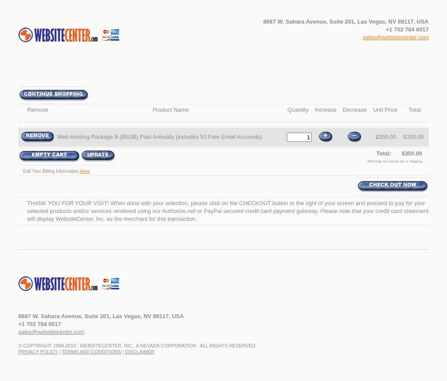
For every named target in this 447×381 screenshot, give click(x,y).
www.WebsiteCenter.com (79, 287)
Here (85, 171)
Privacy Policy (38, 351)
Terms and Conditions (91, 351)
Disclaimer (140, 351)
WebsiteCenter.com (79, 38)
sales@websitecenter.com (396, 37)
